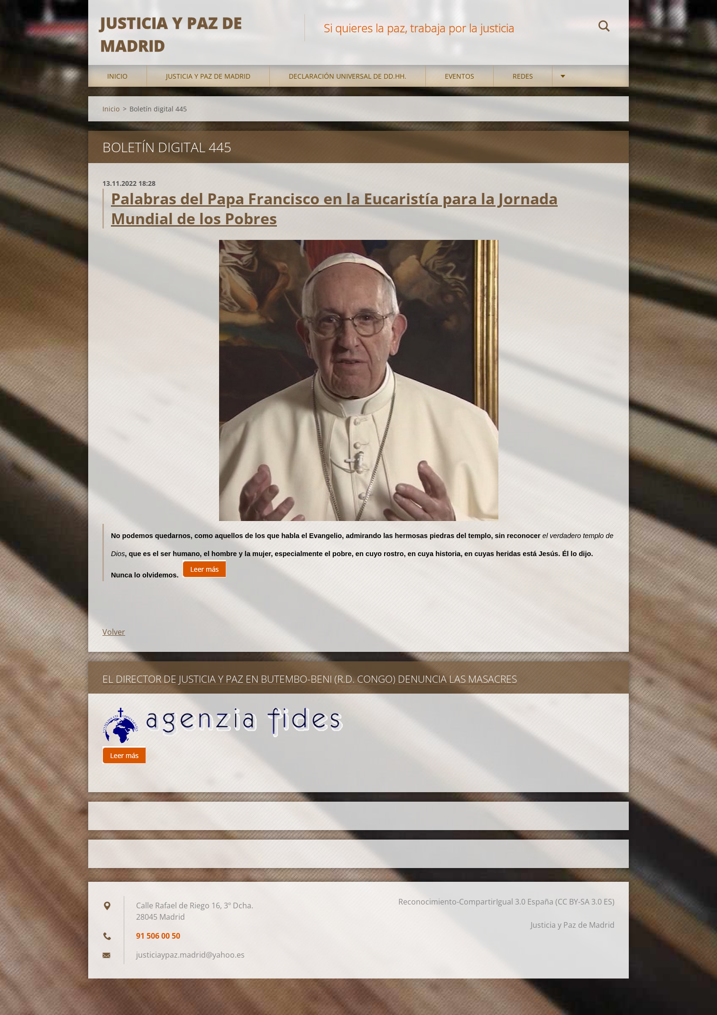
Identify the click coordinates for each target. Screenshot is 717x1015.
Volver (113, 650)
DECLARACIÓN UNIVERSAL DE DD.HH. (347, 94)
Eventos (459, 94)
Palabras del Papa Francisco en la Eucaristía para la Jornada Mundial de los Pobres (334, 227)
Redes (523, 94)
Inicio (117, 94)
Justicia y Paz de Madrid (208, 94)
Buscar (604, 27)
